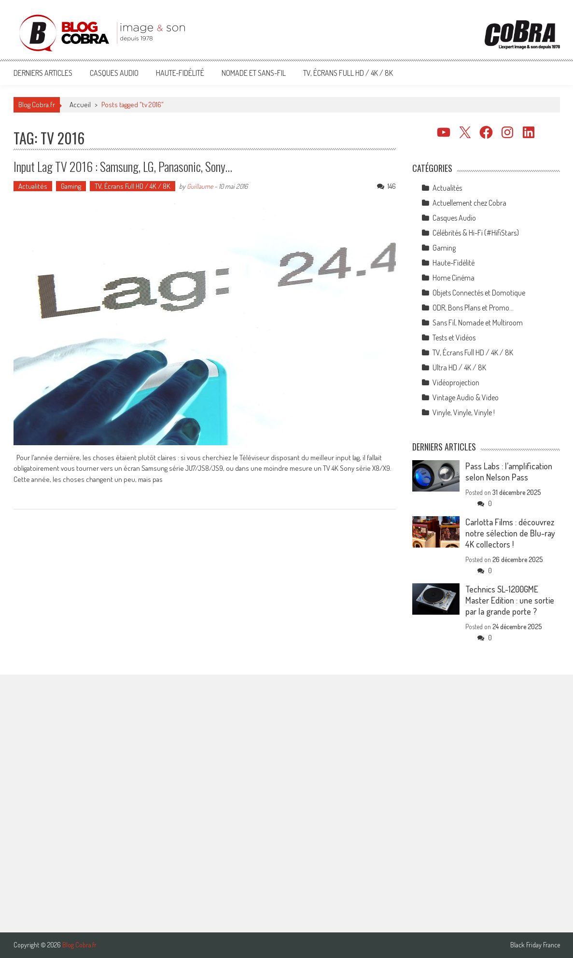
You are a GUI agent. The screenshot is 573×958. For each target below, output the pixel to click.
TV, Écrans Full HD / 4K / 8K (348, 73)
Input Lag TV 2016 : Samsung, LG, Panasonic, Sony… (123, 166)
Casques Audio (114, 73)
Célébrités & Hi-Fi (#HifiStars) (476, 233)
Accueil (80, 104)
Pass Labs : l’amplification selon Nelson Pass (508, 471)
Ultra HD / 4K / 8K (459, 367)
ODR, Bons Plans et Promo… (473, 307)
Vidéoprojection (456, 382)
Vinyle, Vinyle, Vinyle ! (464, 412)
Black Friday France (535, 945)
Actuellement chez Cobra (469, 203)
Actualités (32, 186)
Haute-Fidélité (180, 73)
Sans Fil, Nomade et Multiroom (478, 322)
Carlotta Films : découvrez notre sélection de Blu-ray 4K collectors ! (510, 533)
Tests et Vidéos (454, 337)
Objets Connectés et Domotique (479, 292)
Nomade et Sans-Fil (254, 73)
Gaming (71, 186)
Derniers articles (43, 73)
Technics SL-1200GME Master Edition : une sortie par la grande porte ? (509, 600)
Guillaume (200, 186)
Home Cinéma (454, 277)
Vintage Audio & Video (466, 397)
